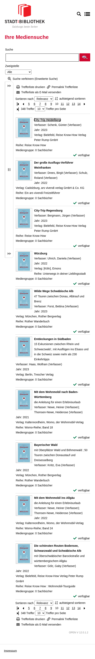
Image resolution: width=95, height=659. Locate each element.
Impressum (10, 650)
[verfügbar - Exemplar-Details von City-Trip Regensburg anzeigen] (81, 245)
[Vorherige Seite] (23, 103)
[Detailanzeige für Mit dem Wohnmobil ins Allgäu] (54, 497)
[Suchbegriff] (42, 58)
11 (62, 103)
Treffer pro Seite (56, 108)
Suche (9, 49)
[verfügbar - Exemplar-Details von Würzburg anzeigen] (81, 283)
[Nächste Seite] (84, 103)
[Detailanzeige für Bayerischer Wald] (45, 444)
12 (67, 103)
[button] (84, 57)
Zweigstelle (12, 66)
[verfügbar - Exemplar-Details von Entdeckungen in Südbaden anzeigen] (81, 384)
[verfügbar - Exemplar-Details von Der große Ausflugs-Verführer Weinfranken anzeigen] (81, 203)
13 (73, 103)
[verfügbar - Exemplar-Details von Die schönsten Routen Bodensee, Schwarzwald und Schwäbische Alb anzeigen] (81, 596)
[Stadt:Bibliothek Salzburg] (25, 15)
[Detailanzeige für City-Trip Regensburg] (48, 210)
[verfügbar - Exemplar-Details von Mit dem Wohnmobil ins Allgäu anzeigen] (81, 538)
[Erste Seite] (17, 103)
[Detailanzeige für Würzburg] (40, 253)
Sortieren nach (24, 98)
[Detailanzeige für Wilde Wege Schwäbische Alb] (53, 291)
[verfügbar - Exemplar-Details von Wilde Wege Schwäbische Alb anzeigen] (81, 331)
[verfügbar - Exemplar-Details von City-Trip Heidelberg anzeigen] (81, 155)
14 (79, 103)
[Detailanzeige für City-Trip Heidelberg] (47, 119)
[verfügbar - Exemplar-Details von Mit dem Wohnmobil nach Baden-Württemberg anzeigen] (81, 437)
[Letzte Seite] (17, 108)
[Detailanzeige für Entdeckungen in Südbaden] (52, 339)
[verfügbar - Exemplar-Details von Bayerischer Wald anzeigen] (81, 490)
